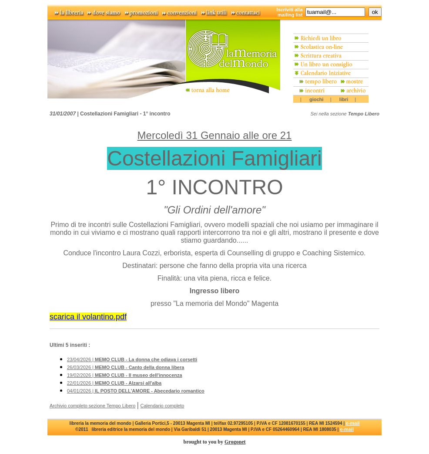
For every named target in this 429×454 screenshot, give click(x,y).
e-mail (353, 423)
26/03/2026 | (125, 367)
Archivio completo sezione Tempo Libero (92, 405)
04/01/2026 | (135, 390)
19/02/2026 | (124, 375)
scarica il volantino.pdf (88, 316)
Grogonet (235, 442)
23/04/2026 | (132, 359)
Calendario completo (162, 405)
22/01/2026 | (114, 383)
